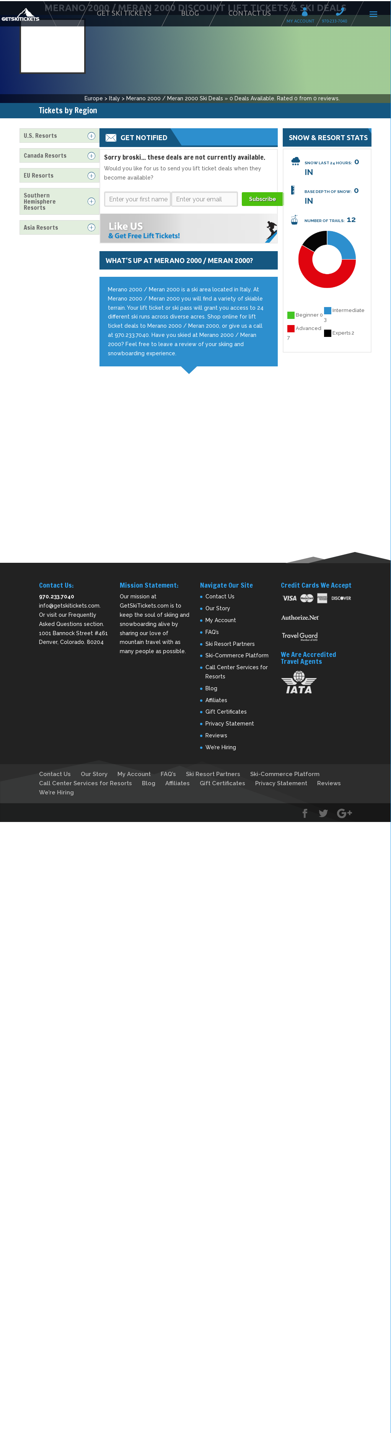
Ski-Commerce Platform (237, 649)
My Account (307, 12)
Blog (190, 13)
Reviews (216, 729)
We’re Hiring (220, 741)
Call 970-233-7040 (342, 12)
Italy (114, 92)
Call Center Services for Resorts (85, 776)
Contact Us (249, 13)
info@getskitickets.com (69, 599)
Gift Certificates (226, 706)
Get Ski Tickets (124, 13)
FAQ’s (212, 626)
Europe (94, 92)
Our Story (217, 602)
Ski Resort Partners (230, 637)
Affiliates (216, 694)
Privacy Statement (229, 717)
